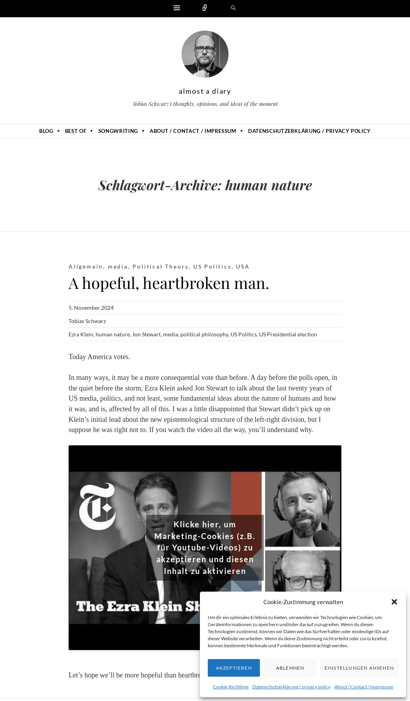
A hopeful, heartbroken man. (169, 282)
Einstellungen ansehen (359, 668)
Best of (76, 131)
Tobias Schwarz (87, 321)
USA (243, 266)
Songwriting (118, 131)
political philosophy (204, 334)
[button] (394, 602)
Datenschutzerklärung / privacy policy (291, 687)
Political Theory (160, 266)
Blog (46, 131)
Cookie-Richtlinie (231, 687)
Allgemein (86, 266)
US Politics (212, 266)
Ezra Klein (81, 334)
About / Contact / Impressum (363, 687)
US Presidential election (288, 334)
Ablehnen (290, 668)
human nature (113, 334)
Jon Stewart (146, 334)
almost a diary (205, 91)
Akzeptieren (234, 668)
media (118, 266)
